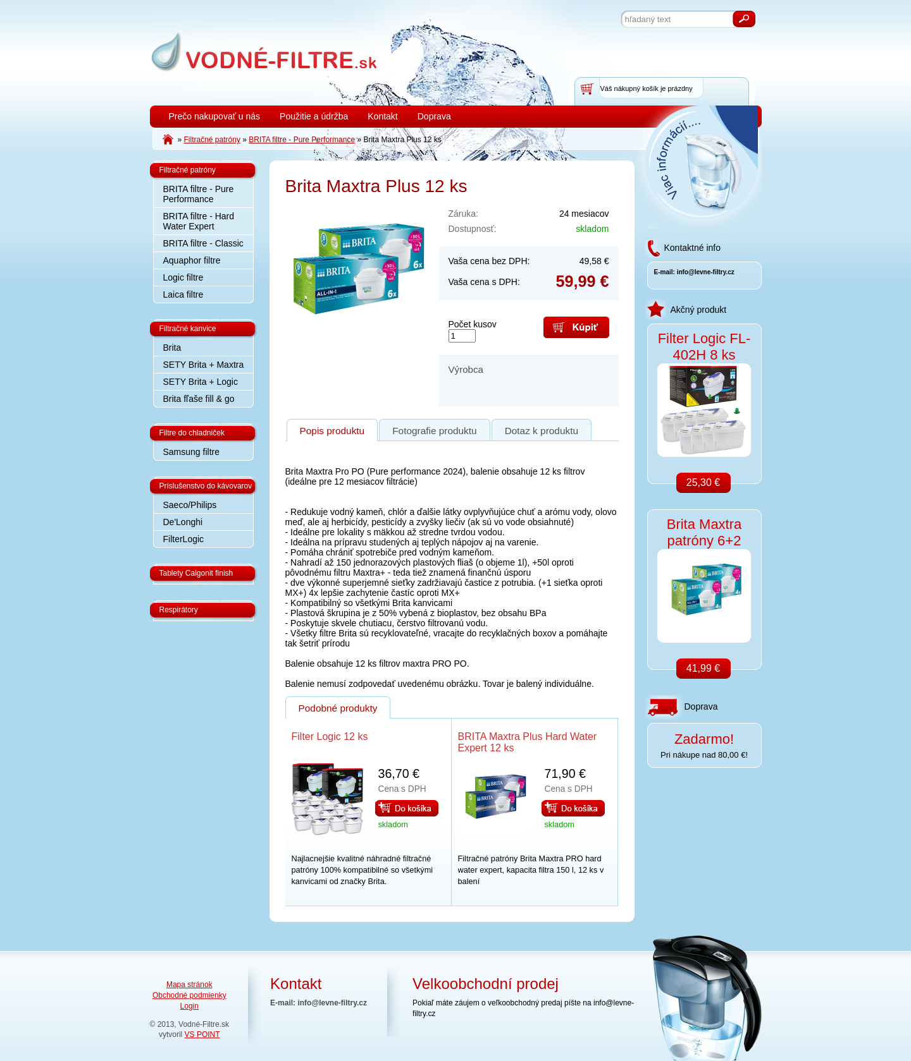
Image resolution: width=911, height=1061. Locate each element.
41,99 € (703, 668)
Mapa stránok (189, 984)
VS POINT (202, 1034)
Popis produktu (332, 430)
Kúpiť (576, 327)
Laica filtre (183, 294)
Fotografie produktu (434, 430)
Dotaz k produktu (541, 430)
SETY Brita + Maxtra (203, 365)
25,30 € (703, 482)
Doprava (434, 116)
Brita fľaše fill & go (199, 399)
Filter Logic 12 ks (330, 736)
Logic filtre (183, 277)
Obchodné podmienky (189, 995)
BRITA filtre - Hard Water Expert (199, 221)
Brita (172, 348)
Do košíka (406, 808)
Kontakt (382, 116)
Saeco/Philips (190, 505)
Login (189, 1006)
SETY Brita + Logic (200, 382)
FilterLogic (183, 539)
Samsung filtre (191, 452)
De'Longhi (183, 522)
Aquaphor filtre (192, 260)
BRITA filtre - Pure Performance (198, 194)
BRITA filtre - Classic (203, 243)
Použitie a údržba (314, 116)
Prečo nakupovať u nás (215, 116)
